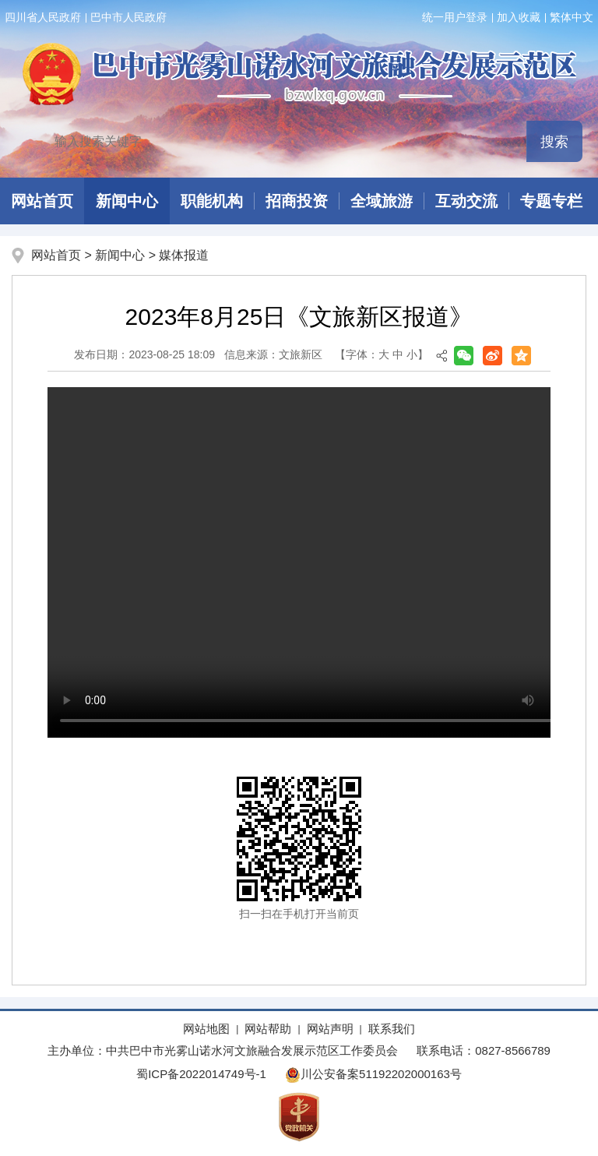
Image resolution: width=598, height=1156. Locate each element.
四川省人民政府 (43, 17)
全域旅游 (381, 201)
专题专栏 (551, 201)
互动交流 (466, 201)
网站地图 (206, 1028)
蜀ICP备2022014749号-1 (201, 1073)
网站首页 (56, 255)
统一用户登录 (454, 17)
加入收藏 (518, 17)
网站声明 (330, 1028)
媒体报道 (184, 255)
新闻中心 (127, 201)
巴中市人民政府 (128, 17)
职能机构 (212, 201)
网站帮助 (267, 1028)
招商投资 (297, 201)
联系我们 (391, 1028)
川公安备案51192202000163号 (373, 1073)
